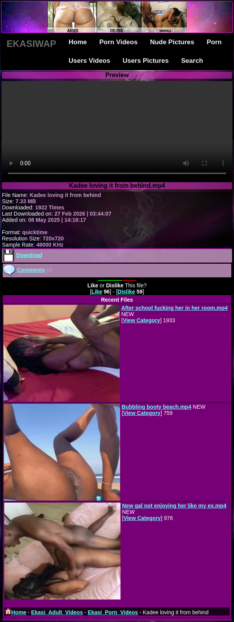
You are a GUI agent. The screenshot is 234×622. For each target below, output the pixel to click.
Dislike (126, 292)
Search (192, 60)
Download (29, 255)
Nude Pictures (172, 42)
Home (78, 42)
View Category (141, 320)
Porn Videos (118, 42)
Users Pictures (145, 60)
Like (96, 292)
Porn (214, 42)
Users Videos (89, 60)
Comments (31, 270)
